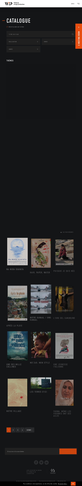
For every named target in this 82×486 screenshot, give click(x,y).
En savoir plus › (62, 483)
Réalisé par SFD (61, 481)
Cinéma (13, 84)
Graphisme (14, 88)
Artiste (13, 81)
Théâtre (13, 115)
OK (73, 484)
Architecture (15, 74)
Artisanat (14, 78)
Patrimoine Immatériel (19, 98)
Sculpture (14, 112)
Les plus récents (68, 232)
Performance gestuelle (19, 105)
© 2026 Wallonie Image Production (26, 481)
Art (10, 68)
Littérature (14, 91)
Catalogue (19, 20)
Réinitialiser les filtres (15, 27)
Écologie (12, 129)
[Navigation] (73, 3)
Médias (11, 142)
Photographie (16, 108)
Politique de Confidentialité (47, 481)
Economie (12, 136)
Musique (14, 95)
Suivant (29, 430)
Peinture (13, 102)
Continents (12, 122)
